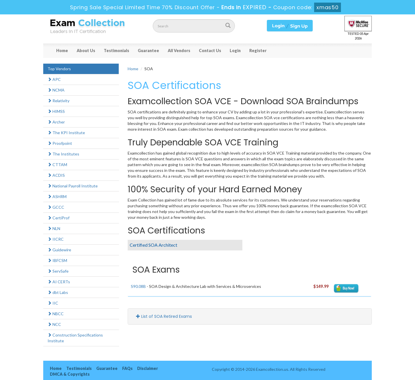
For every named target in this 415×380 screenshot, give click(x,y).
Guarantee (148, 50)
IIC (53, 303)
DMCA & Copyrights (70, 374)
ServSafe (58, 271)
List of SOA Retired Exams (164, 316)
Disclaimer (147, 368)
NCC (54, 324)
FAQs (127, 368)
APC (54, 79)
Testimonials (116, 50)
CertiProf (58, 217)
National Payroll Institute (73, 185)
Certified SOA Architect (153, 245)
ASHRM (57, 196)
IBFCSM (57, 260)
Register (258, 50)
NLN (54, 228)
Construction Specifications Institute (75, 337)
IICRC (56, 239)
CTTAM (57, 164)
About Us (86, 50)
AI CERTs (59, 281)
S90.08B (138, 286)
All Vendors (179, 50)
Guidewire (59, 249)
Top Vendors (59, 68)
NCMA (56, 90)
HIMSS (56, 111)
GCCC (56, 207)
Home (62, 50)
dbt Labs (58, 292)
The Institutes (63, 153)
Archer (56, 121)
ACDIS (56, 175)
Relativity (58, 100)
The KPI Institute (66, 132)
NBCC (56, 313)
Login (235, 50)
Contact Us (210, 50)
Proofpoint (60, 143)
